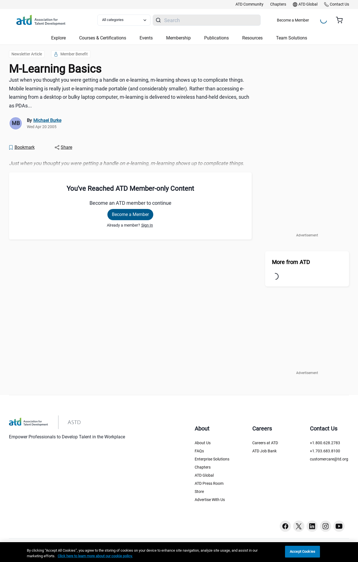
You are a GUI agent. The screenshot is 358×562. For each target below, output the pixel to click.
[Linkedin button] (312, 526)
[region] (179, 552)
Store (199, 491)
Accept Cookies (302, 551)
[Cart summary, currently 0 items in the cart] (341, 20)
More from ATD (291, 262)
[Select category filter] (123, 20)
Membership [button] (178, 38)
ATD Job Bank (264, 451)
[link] (249, 4)
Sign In (147, 225)
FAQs (199, 451)
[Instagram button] (325, 526)
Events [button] (146, 38)
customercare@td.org (329, 459)
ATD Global (204, 475)
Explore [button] (58, 38)
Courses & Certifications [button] (102, 38)
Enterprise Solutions (212, 459)
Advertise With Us (210, 499)
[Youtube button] (339, 526)
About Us (203, 443)
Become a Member (293, 20)
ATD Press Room (209, 483)
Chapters (203, 467)
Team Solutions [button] (291, 38)
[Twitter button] (298, 526)
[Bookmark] (21, 147)
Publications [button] (216, 38)
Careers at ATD (265, 443)
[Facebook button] (285, 526)
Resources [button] (252, 38)
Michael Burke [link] (47, 120)
